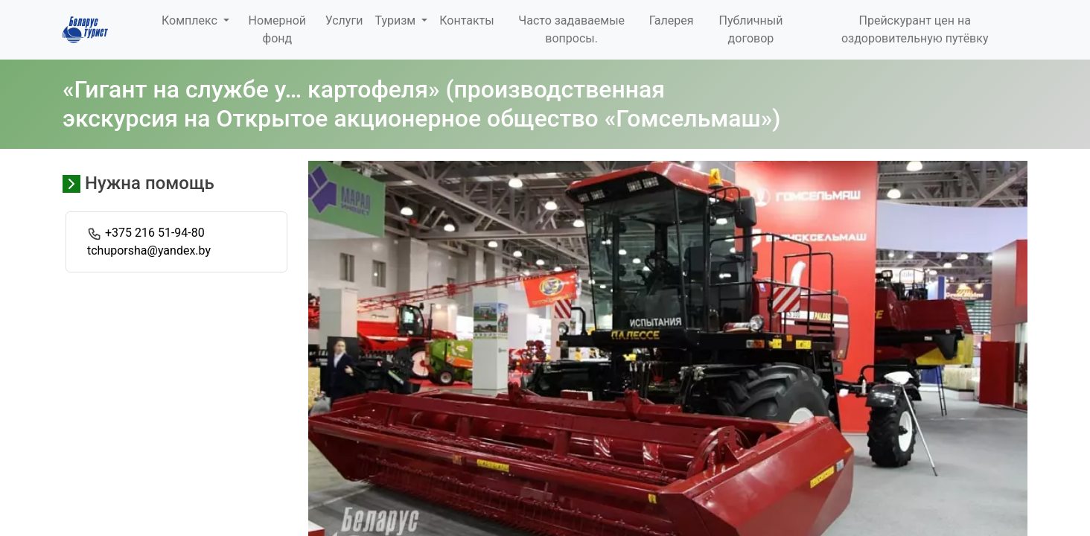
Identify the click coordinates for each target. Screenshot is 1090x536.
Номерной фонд (277, 29)
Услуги (344, 20)
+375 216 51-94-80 (155, 233)
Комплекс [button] (191, 20)
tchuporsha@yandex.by (149, 250)
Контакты (466, 20)
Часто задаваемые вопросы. (571, 29)
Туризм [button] (396, 20)
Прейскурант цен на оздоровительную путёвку (915, 29)
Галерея (671, 20)
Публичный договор (751, 29)
